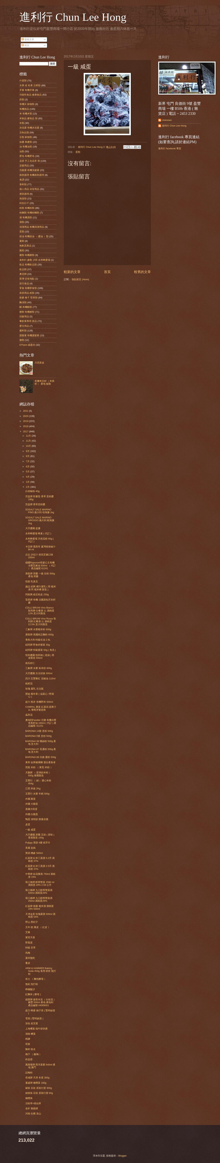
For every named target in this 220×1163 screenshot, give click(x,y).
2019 (26, 421)
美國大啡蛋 (31, 809)
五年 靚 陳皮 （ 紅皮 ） (37, 927)
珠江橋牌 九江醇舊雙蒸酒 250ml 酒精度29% (39, 899)
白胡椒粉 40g (32, 491)
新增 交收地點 (27, 278)
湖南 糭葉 (30, 1033)
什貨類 (23, 80)
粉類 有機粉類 (27, 208)
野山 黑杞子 (31, 922)
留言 (25, 45)
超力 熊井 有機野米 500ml (39, 701)
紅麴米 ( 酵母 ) (33, 994)
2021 (26, 410)
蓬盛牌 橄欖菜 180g (35, 1082)
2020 (26, 416)
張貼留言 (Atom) (80, 279)
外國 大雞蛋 (31, 803)
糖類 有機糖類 (27, 311)
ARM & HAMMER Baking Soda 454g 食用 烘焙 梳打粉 (40, 971)
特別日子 (24, 203)
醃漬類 (23, 302)
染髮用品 (24, 165)
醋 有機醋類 (25, 307)
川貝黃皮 (39, 362)
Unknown (167, 120)
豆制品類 (24, 132)
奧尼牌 (23, 274)
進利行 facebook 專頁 (169, 148)
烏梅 (27, 952)
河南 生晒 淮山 (33, 1113)
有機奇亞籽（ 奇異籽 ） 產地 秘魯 (45, 382)
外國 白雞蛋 (31, 814)
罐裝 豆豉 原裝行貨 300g (38, 1088)
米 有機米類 (25, 113)
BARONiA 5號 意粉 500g (38, 736)
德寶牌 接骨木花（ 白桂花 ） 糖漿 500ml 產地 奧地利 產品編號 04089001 (40, 1002)
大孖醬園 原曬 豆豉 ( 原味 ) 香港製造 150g (39, 836)
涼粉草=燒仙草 (33, 1103)
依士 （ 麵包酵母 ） (36, 979)
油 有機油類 (25, 146)
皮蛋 (27, 824)
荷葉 (27, 1044)
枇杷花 (29, 683)
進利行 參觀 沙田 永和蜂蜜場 (34, 260)
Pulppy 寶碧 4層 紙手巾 (37, 842)
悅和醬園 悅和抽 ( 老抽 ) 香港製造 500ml (39, 656)
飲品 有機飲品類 (28, 264)
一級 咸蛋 (30, 829)
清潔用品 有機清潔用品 (31, 227)
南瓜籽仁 (30, 663)
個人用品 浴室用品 (29, 189)
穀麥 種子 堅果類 (28, 297)
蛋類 (77, 152)
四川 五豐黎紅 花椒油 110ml (40, 678)
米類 (21, 123)
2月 (28, 487)
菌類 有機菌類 (27, 255)
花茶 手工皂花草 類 (29, 160)
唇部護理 (24, 194)
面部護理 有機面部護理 (31, 175)
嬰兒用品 (24, 326)
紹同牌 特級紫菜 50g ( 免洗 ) (40, 650)
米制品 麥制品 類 (28, 118)
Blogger (122, 1155)
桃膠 (27, 1038)
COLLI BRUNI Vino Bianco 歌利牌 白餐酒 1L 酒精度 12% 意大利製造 (39, 610)
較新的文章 (72, 272)
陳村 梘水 (30, 1049)
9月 (28, 451)
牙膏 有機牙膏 (27, 90)
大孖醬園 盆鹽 (33, 528)
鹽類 (21, 340)
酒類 (21, 222)
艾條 (27, 932)
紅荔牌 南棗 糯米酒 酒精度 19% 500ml (39, 907)
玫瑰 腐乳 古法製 (34, 688)
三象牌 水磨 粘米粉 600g (38, 668)
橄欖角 (29, 1098)
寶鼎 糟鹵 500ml (34, 853)
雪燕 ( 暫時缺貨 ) (34, 1018)
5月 (28, 471)
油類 (21, 151)
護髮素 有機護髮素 (29, 335)
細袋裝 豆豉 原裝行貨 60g (39, 1093)
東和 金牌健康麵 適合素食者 (40, 762)
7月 (28, 461)
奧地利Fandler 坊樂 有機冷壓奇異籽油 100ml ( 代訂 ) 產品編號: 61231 (40, 723)
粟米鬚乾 (30, 958)
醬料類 (23, 330)
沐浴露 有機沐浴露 (29, 127)
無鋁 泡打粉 (31, 984)
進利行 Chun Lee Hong (72, 17)
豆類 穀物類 (25, 137)
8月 (28, 456)
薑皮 (27, 963)
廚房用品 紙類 (27, 293)
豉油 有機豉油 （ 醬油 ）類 (33, 236)
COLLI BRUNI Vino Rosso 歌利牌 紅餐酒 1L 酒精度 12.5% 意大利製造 (40, 621)
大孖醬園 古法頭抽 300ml (38, 673)
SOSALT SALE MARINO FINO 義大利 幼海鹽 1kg (39, 511)
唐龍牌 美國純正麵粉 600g (39, 634)
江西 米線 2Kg (33, 788)
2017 (26, 431)
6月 (28, 466)
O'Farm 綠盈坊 (27, 344)
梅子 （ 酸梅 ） (33, 1054)
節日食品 (24, 283)
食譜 (21, 179)
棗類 (21, 241)
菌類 (21, 250)
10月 (29, 446)
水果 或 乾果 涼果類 (30, 85)
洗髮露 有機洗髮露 (29, 170)
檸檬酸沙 (30, 989)
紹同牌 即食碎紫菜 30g (37, 644)
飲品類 (23, 269)
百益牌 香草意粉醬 (35, 504)
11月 (29, 440)
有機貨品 (24, 109)
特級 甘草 (30, 947)
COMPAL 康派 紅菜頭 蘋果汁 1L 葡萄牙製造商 (40, 708)
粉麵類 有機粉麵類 (29, 212)
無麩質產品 (25, 245)
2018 (26, 426)
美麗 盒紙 (30, 847)
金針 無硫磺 (31, 1108)
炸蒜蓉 (29, 1059)
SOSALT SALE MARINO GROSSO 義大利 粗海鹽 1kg (39, 520)
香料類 (23, 184)
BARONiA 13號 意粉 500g (39, 731)
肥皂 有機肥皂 (27, 156)
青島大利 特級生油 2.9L (38, 639)
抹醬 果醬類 (25, 142)
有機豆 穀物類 (27, 104)
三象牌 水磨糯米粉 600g (38, 629)
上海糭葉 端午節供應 (36, 1028)
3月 (28, 482)
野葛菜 (29, 942)
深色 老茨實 (31, 1023)
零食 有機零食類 (28, 288)
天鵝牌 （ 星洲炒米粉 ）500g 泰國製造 (38, 774)
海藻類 (23, 198)
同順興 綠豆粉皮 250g (37, 594)
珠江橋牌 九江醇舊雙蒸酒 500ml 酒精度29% (39, 891)
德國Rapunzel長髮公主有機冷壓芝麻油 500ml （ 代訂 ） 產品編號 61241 (40, 565)
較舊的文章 (142, 272)
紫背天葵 (30, 937)
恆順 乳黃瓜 (31, 581)
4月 (28, 476)
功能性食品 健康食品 (30, 94)
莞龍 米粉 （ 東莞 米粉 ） (39, 767)
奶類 (21, 99)
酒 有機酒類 (25, 217)
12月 (29, 435)
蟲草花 (29, 714)
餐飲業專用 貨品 (28, 321)
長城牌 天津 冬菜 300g (37, 1077)
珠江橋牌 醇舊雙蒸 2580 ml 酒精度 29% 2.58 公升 (39, 883)
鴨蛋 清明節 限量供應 (36, 819)
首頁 (107, 272)
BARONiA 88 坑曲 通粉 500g (40, 757)
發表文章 (27, 39)
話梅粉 (29, 1072)
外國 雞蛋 (30, 798)
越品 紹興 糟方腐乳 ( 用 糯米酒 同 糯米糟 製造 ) (40, 588)
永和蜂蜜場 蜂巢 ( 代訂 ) (38, 533)
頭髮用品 (24, 316)
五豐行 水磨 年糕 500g (37, 793)
